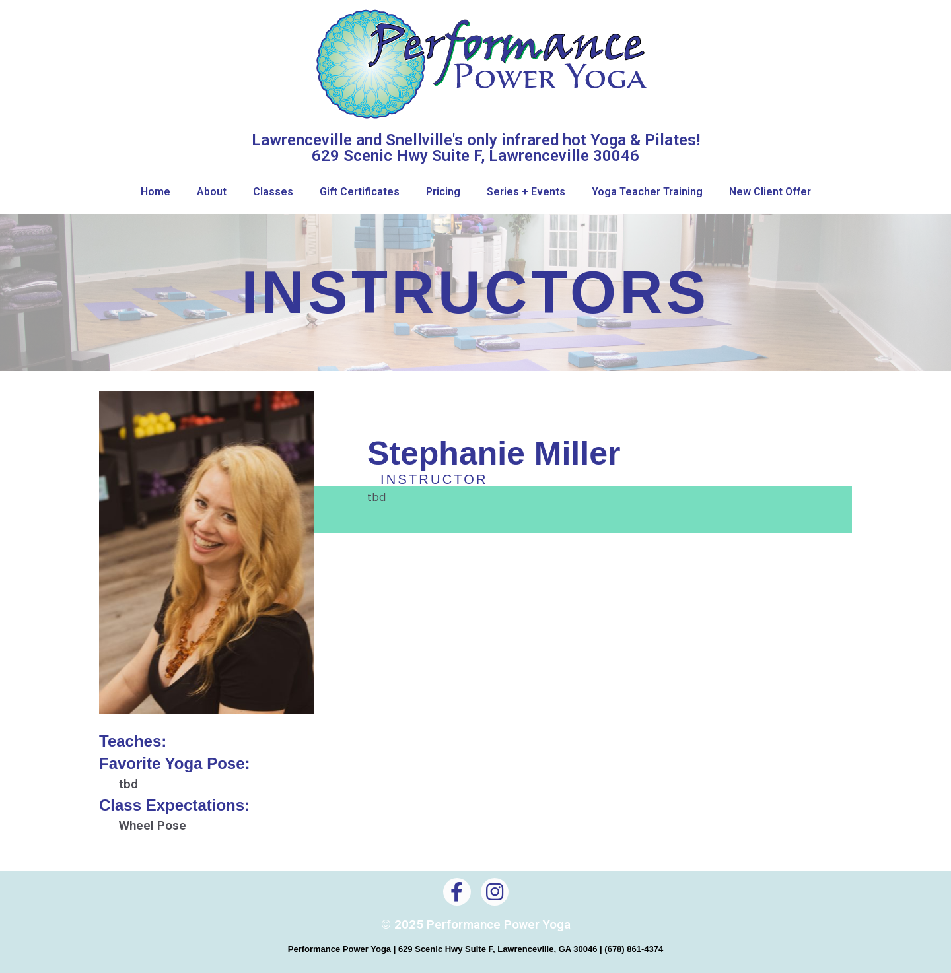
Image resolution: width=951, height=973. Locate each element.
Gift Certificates (360, 191)
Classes (273, 191)
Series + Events (526, 191)
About (212, 191)
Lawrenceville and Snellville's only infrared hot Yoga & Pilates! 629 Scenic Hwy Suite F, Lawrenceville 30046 (476, 148)
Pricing (443, 191)
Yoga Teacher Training (647, 191)
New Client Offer (770, 191)
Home (155, 191)
